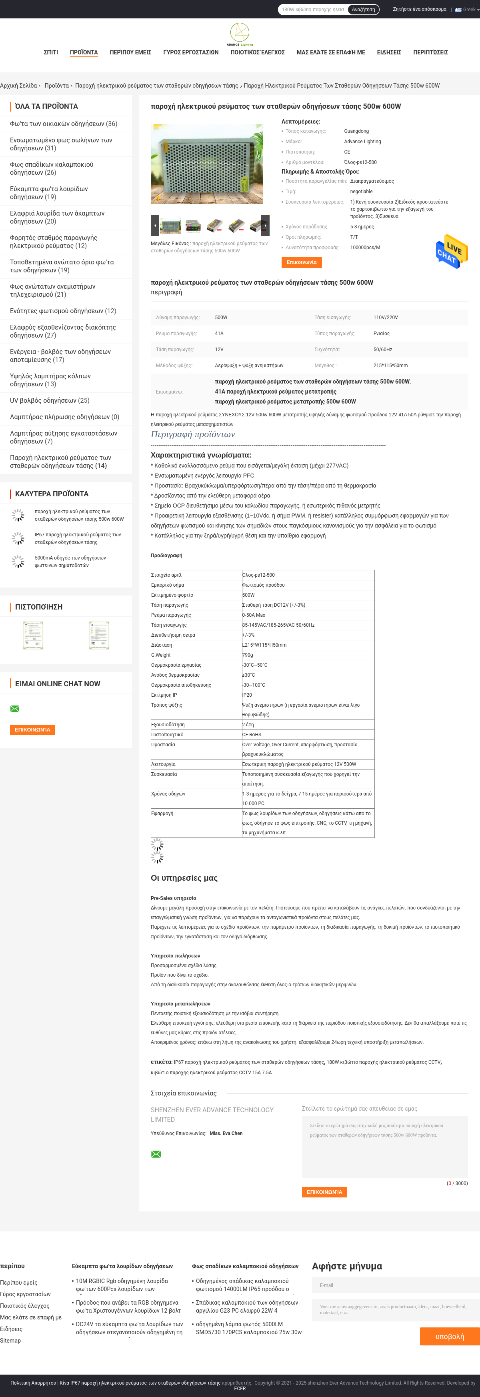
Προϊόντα (84, 52)
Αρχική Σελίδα (18, 85)
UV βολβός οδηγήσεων (43, 400)
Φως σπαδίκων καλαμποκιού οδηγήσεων (245, 1266)
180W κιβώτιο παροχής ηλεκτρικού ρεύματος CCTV (384, 1062)
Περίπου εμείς (131, 52)
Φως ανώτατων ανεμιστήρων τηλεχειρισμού (53, 290)
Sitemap (10, 1340)
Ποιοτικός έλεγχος (258, 52)
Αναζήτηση (363, 9)
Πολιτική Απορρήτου (33, 1383)
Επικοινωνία (302, 262)
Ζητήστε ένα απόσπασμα (420, 9)
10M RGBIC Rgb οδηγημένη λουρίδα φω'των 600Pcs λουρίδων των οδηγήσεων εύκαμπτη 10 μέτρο (122, 1286)
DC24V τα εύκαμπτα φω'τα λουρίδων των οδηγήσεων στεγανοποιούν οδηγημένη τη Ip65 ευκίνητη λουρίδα (129, 1329)
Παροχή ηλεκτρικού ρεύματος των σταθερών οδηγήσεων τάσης (156, 85)
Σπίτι (51, 52)
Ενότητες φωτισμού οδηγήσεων (56, 311)
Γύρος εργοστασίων (190, 52)
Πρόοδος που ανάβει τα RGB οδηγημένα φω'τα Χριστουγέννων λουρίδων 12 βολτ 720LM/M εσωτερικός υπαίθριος (128, 1307)
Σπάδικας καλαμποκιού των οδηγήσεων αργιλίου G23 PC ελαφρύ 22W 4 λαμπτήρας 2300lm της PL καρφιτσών (247, 1307)
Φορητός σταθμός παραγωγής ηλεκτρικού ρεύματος (53, 242)
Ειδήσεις (389, 52)
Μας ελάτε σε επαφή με (331, 52)
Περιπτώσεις (431, 52)
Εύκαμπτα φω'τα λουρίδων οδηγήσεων (122, 1266)
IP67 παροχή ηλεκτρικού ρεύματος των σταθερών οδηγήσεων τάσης (249, 1062)
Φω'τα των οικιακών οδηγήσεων (57, 124)
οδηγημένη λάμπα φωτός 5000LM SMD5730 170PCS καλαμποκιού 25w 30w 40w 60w (249, 1329)
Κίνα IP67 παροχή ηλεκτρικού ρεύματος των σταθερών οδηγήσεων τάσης (140, 1383)
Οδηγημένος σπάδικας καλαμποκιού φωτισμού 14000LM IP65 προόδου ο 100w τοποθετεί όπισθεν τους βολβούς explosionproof (247, 1286)
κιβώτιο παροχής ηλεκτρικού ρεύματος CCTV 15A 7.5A (211, 1072)
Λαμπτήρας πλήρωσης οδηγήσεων (60, 417)
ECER (240, 1388)
